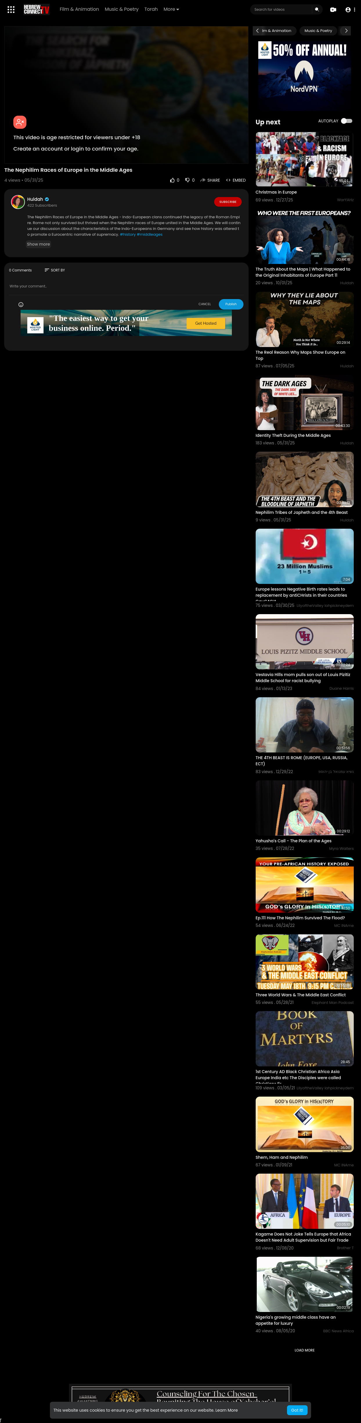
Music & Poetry (122, 9)
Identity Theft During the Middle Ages (293, 435)
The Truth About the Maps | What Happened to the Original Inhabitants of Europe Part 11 (303, 272)
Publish (231, 304)
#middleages (150, 234)
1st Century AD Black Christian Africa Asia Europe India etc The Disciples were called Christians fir (298, 1078)
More (171, 9)
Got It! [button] (297, 1410)
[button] (350, 9)
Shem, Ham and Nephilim (282, 1157)
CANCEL (204, 304)
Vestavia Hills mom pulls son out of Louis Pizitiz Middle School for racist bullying (303, 678)
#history (128, 234)
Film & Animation (79, 9)
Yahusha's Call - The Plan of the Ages (294, 841)
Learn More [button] (226, 1410)
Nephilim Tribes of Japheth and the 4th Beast (302, 512)
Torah (151, 9)
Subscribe (228, 201)
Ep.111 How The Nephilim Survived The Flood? (300, 918)
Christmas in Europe (276, 192)
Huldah (38, 199)
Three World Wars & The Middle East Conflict (301, 995)
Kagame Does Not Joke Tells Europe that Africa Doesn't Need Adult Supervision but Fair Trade (303, 1237)
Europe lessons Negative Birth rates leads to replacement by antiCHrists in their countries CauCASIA (301, 595)
